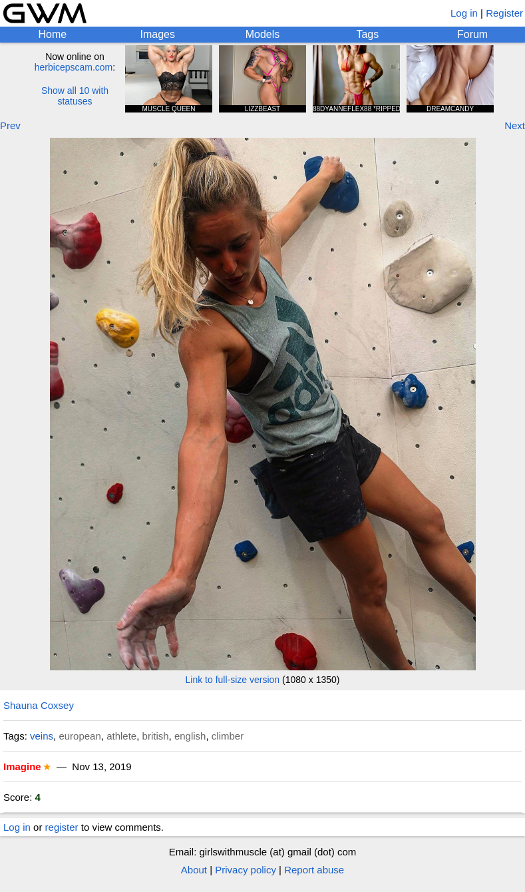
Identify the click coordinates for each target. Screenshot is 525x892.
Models (263, 34)
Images (157, 34)
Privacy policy (245, 869)
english (190, 736)
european (79, 736)
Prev (10, 125)
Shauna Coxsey (38, 705)
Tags (367, 34)
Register (504, 13)
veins (41, 736)
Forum (472, 34)
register (62, 827)
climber (228, 736)
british (155, 736)
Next (514, 125)
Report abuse (314, 869)
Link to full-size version (233, 679)
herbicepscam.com (74, 67)
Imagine (22, 766)
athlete (121, 736)
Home (53, 34)
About (194, 869)
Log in (464, 13)
